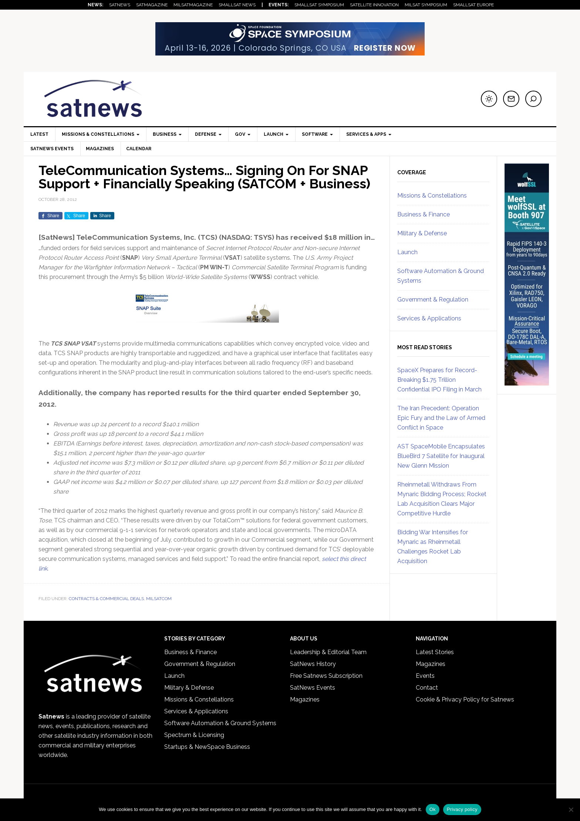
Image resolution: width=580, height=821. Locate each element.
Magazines (101, 148)
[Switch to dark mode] (489, 99)
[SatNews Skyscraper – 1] (527, 382)
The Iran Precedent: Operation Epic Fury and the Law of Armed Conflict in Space (441, 418)
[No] (570, 809)
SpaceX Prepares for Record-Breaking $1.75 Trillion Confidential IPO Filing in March (439, 380)
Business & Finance (423, 214)
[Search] (533, 99)
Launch (407, 252)
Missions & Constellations (432, 195)
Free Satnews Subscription (326, 675)
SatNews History (313, 663)
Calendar (141, 148)
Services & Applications (429, 318)
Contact (427, 687)
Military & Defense (422, 233)
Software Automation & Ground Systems (220, 723)
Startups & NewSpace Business (207, 746)
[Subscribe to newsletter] (511, 99)
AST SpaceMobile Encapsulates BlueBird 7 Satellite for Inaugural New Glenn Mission (441, 456)
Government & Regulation (432, 299)
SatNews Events (52, 148)
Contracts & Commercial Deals (106, 598)
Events (425, 675)
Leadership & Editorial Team (328, 652)
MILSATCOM (159, 598)
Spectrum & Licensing (194, 734)
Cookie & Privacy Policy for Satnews (465, 699)
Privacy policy (462, 809)
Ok (432, 809)
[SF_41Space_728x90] (290, 51)
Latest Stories (435, 652)
